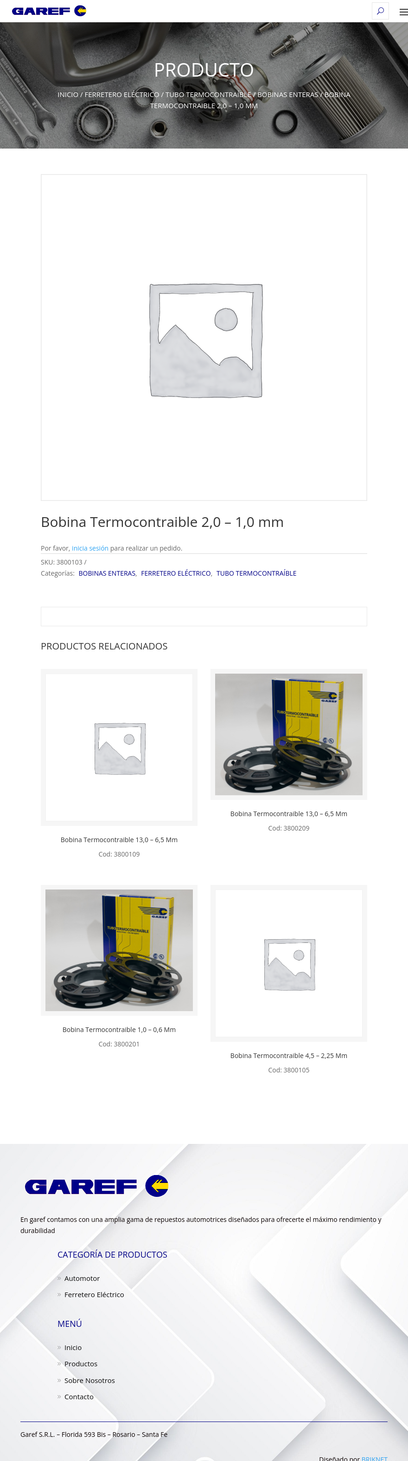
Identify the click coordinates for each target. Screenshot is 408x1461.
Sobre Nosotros (89, 1380)
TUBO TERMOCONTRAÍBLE (208, 94)
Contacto (79, 1396)
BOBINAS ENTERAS (287, 94)
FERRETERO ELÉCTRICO (121, 94)
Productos (80, 1363)
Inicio (67, 94)
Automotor (82, 1278)
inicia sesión (90, 548)
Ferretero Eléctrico (94, 1294)
